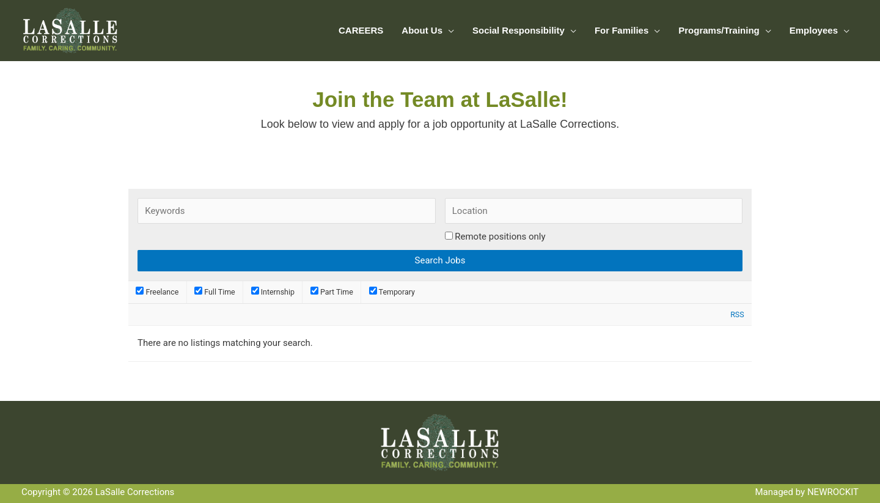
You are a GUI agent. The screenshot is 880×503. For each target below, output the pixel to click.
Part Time (331, 291)
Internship (273, 291)
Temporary (392, 291)
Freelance (157, 291)
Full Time (214, 291)
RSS (737, 314)
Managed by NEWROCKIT (807, 491)
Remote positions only (500, 236)
